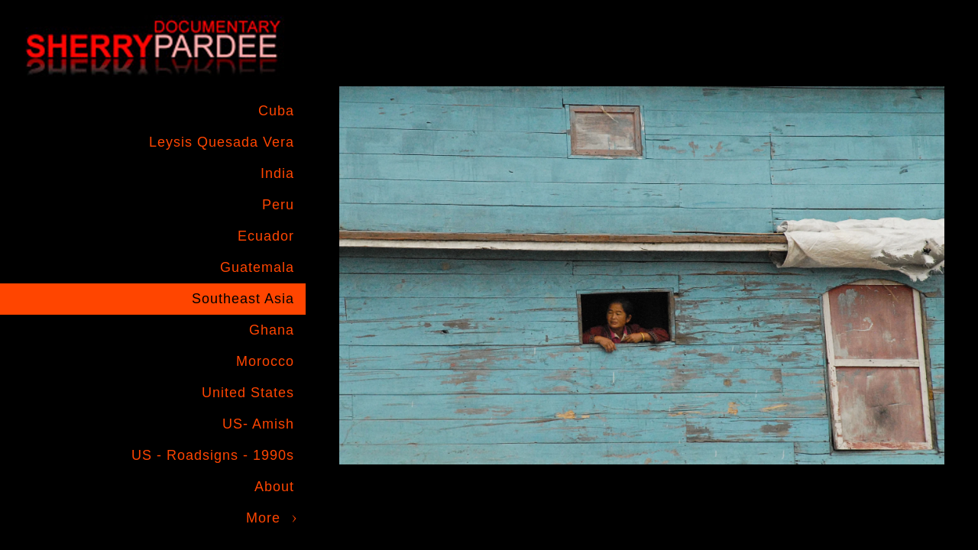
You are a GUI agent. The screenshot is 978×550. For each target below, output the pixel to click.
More (263, 518)
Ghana (271, 330)
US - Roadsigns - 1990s (212, 455)
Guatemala (257, 267)
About (274, 486)
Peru (278, 204)
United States (248, 392)
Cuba (276, 110)
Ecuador (266, 236)
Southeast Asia (243, 298)
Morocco (265, 361)
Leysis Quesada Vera (221, 142)
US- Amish (258, 424)
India (277, 173)
